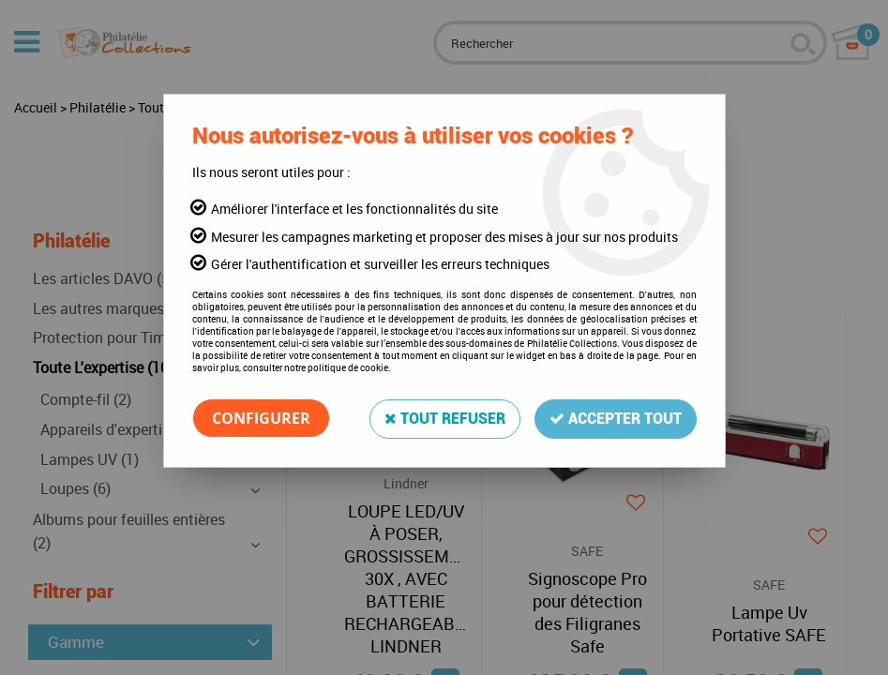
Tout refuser (444, 418)
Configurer (261, 418)
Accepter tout (615, 418)
